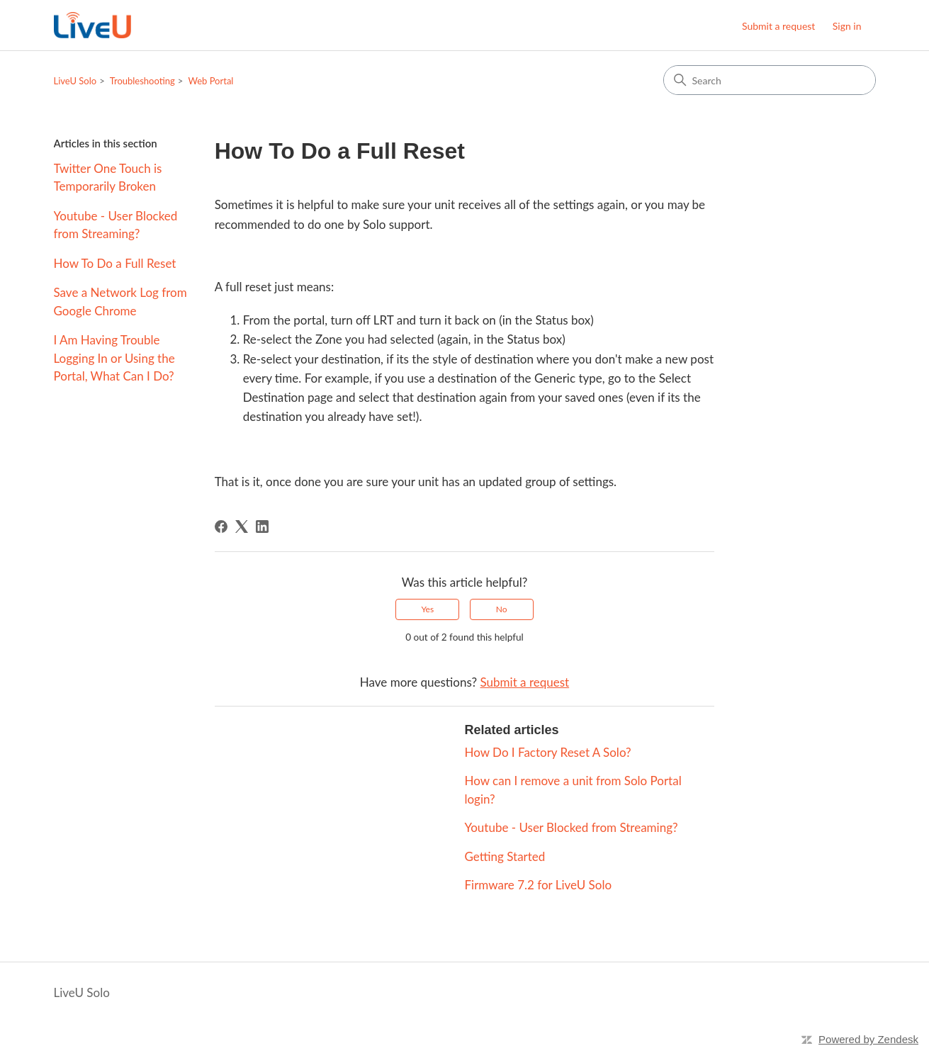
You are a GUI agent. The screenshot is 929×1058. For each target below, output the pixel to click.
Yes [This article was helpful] (427, 609)
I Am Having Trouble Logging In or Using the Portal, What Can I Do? (114, 357)
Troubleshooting (142, 80)
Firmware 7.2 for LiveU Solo (538, 884)
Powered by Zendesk (868, 1039)
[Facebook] (221, 526)
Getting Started (504, 856)
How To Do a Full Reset (115, 263)
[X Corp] (241, 526)
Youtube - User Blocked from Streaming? (116, 225)
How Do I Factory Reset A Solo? (547, 752)
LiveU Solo (75, 80)
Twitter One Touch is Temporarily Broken (108, 177)
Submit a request (778, 26)
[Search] (769, 80)
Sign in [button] (847, 26)
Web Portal (210, 80)
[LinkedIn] (262, 526)
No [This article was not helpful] (501, 609)
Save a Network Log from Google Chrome (120, 301)
